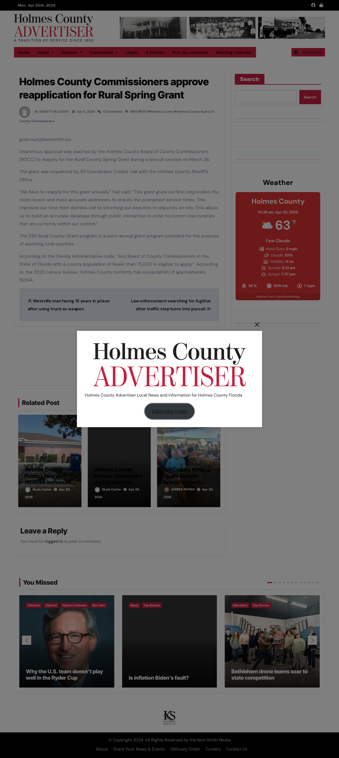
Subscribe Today (170, 411)
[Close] (257, 325)
